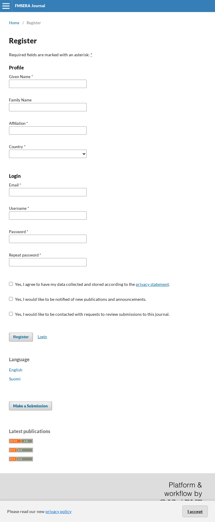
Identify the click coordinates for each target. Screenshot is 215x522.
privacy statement (152, 284)
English (15, 369)
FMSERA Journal (30, 5)
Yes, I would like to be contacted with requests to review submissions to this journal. (89, 314)
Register (21, 337)
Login (42, 336)
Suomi (15, 378)
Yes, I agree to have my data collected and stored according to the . (89, 284)
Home (14, 22)
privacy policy (58, 511)
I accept (195, 511)
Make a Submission (30, 405)
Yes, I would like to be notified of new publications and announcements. (77, 299)
